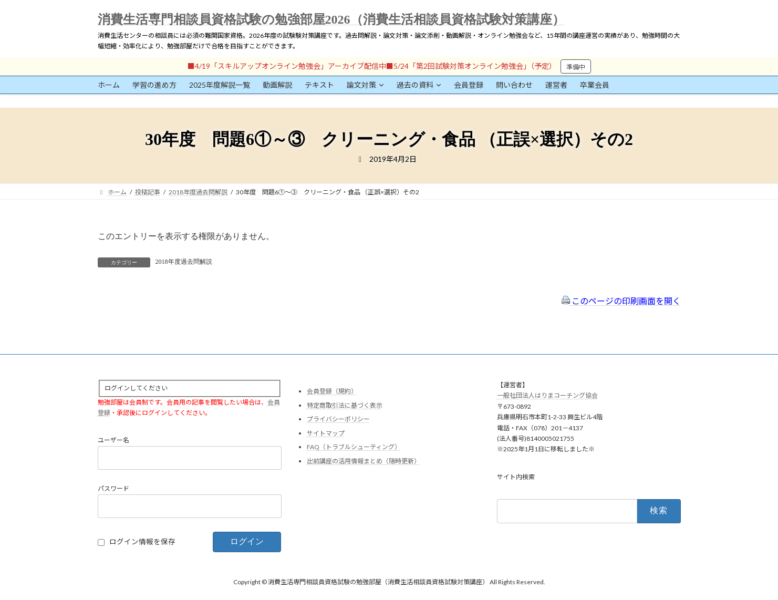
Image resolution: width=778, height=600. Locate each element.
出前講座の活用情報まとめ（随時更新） (363, 461)
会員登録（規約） (332, 391)
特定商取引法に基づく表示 (344, 405)
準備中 (575, 67)
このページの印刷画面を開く (621, 301)
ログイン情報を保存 (142, 541)
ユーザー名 (113, 440)
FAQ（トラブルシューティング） (354, 447)
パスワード (113, 488)
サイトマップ (326, 433)
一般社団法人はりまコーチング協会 (547, 395)
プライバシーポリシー (338, 419)
